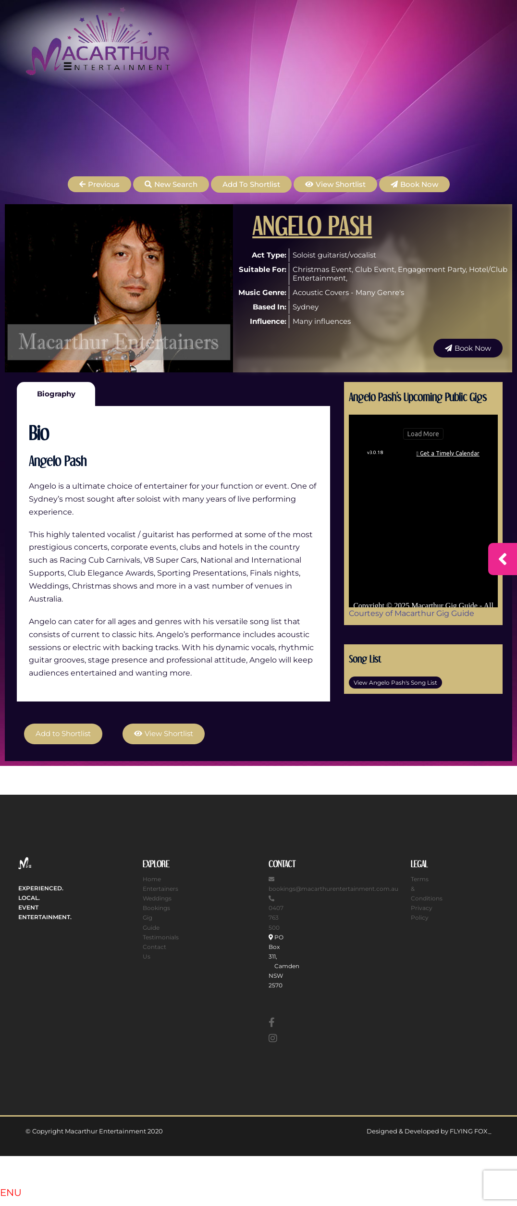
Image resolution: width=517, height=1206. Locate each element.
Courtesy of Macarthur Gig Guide (411, 613)
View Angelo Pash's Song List (395, 682)
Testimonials (161, 936)
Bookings (156, 907)
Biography (56, 393)
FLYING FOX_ (471, 1131)
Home (152, 879)
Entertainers (160, 888)
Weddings (157, 898)
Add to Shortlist (251, 184)
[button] (99, 184)
